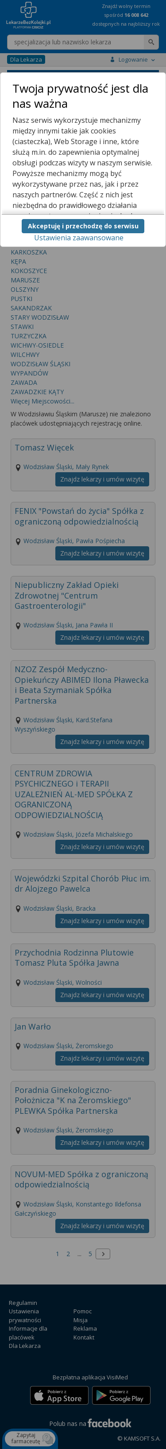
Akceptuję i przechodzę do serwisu (83, 226)
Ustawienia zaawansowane (79, 238)
